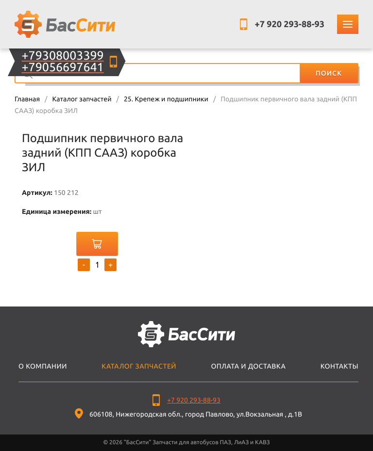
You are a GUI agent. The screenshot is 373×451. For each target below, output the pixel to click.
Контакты (339, 366)
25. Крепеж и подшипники (166, 99)
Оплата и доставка (248, 366)
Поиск (329, 73)
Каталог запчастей (81, 99)
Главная (27, 99)
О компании (42, 366)
